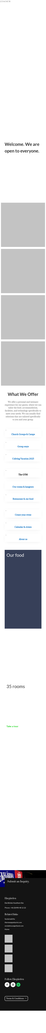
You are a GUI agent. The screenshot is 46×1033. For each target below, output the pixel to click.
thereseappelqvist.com (13, 922)
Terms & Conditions (15, 998)
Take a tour (12, 726)
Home (7, 929)
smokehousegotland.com (14, 926)
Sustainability (10, 919)
